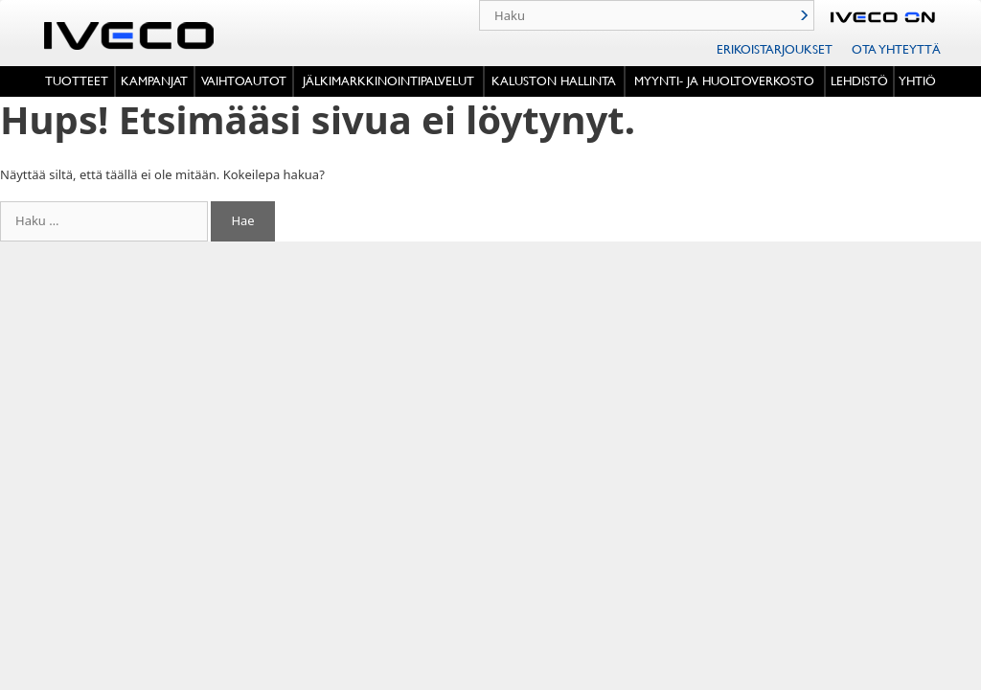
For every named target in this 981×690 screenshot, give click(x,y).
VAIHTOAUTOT (243, 80)
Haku (803, 15)
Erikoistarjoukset (775, 49)
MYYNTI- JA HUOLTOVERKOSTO (724, 80)
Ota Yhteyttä (896, 49)
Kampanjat (154, 80)
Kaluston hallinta (553, 80)
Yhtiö (917, 80)
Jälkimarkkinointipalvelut (388, 80)
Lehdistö (859, 80)
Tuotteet (76, 80)
